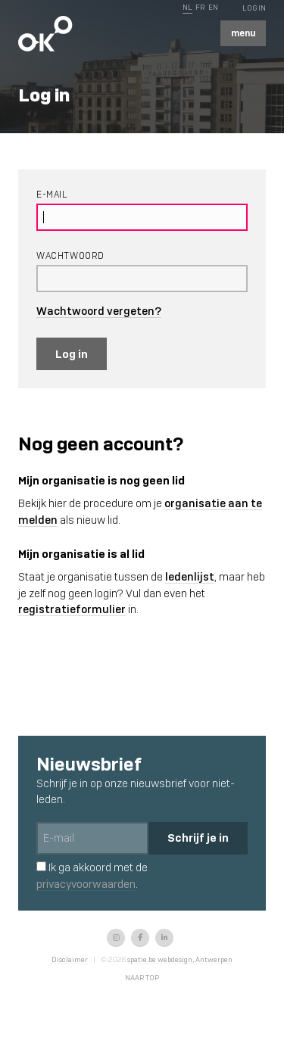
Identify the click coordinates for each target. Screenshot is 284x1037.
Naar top (142, 977)
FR (199, 7)
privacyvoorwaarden (86, 884)
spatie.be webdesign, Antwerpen (180, 959)
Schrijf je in (198, 837)
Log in (71, 353)
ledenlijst (189, 577)
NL (187, 7)
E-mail (52, 194)
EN (213, 7)
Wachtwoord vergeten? (98, 311)
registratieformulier (72, 609)
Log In (254, 8)
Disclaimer (69, 959)
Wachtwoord (70, 256)
